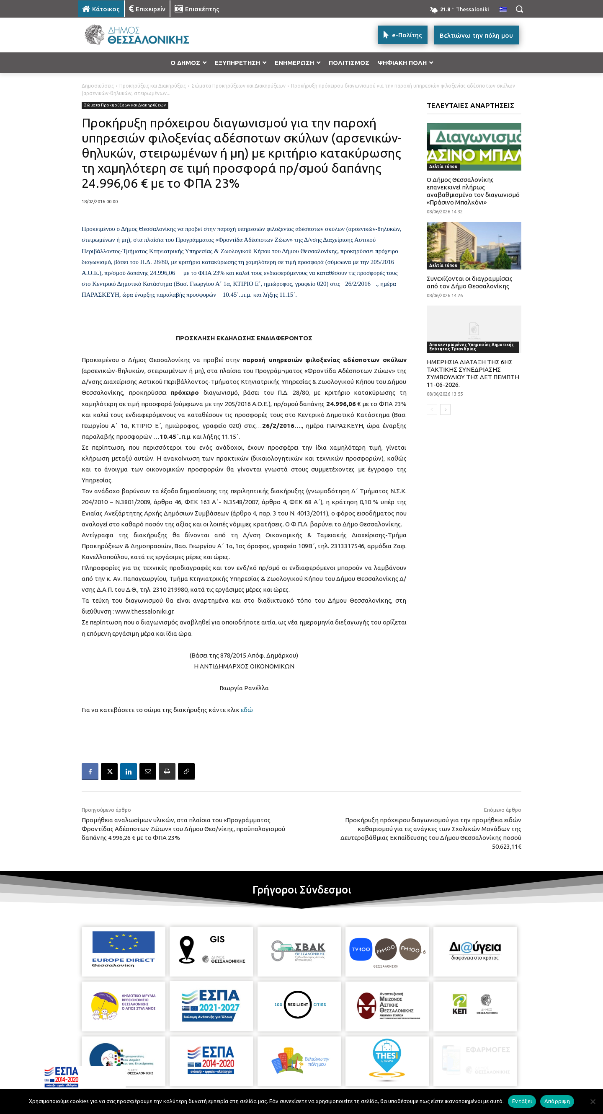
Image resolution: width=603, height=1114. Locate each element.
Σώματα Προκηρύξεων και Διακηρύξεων (238, 85)
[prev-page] (432, 409)
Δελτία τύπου (443, 166)
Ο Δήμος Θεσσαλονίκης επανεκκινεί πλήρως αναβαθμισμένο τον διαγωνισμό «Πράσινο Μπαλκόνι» (473, 191)
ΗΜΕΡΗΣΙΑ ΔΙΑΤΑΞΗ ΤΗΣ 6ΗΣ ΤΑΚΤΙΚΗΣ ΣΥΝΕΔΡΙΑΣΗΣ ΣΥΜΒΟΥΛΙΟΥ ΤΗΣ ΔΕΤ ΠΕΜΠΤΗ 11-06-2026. (473, 373)
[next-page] (445, 409)
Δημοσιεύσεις (98, 85)
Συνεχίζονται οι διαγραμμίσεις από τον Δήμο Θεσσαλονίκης (470, 282)
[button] (519, 9)
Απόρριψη (557, 1101)
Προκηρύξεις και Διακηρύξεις (152, 85)
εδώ (247, 709)
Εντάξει (522, 1101)
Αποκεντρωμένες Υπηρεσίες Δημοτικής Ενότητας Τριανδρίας (471, 346)
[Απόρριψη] (592, 1101)
